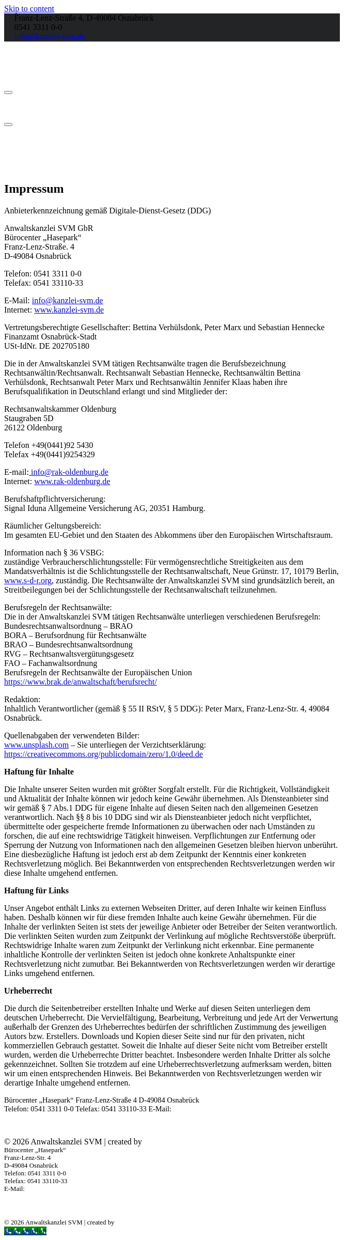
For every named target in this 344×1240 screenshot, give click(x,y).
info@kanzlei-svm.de (50, 36)
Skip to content (29, 8)
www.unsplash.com (36, 744)
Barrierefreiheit (247, 1125)
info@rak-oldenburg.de (68, 472)
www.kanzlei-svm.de (69, 309)
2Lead (154, 1141)
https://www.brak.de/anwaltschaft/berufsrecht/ (80, 681)
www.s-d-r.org (28, 580)
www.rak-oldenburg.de (72, 481)
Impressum (323, 1125)
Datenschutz (288, 1125)
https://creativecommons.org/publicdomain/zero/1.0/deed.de (103, 754)
